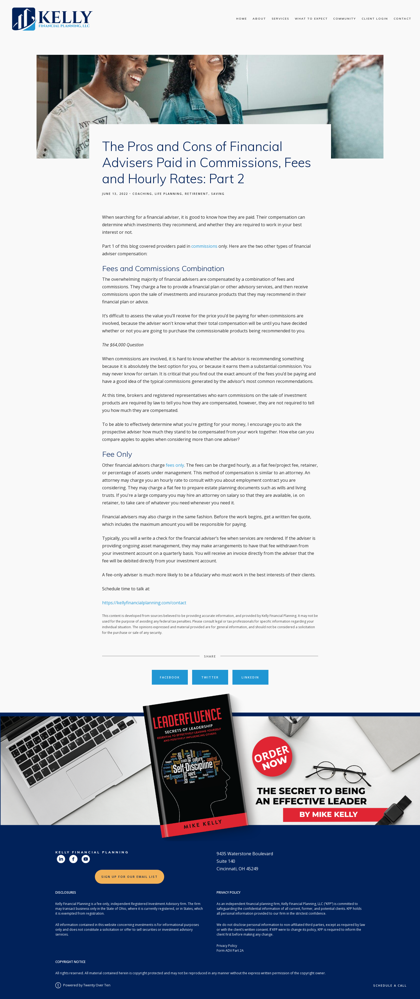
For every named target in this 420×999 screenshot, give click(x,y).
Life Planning (168, 194)
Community (344, 18)
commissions (204, 246)
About (259, 18)
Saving (218, 194)
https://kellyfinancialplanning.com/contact (144, 603)
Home (241, 18)
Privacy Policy (227, 945)
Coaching (142, 194)
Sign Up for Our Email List (129, 877)
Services (280, 18)
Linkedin (250, 677)
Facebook (170, 677)
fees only (175, 465)
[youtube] (85, 859)
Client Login (375, 18)
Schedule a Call (390, 985)
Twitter (210, 677)
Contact (402, 18)
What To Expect (311, 18)
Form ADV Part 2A (230, 950)
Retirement (197, 194)
